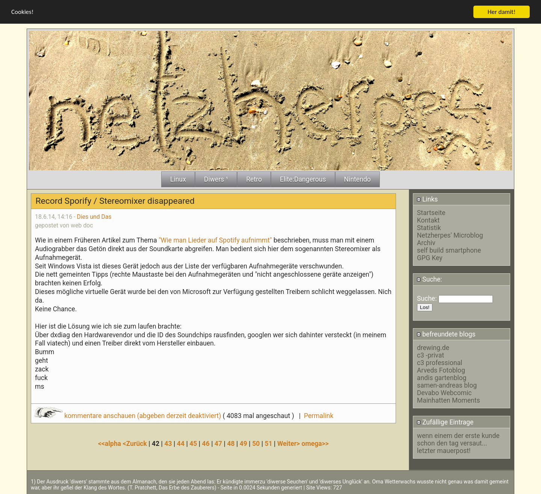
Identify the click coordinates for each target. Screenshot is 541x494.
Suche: (429, 279)
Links (427, 199)
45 (193, 443)
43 (168, 443)
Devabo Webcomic (444, 392)
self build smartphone (449, 250)
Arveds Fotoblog (441, 370)
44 (180, 443)
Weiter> (289, 443)
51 (268, 443)
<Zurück (136, 443)
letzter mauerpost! (444, 450)
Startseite (431, 212)
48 (230, 443)
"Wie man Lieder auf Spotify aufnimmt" (215, 240)
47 (218, 443)
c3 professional (439, 362)
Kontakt (428, 220)
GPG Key (430, 257)
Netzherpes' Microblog (450, 235)
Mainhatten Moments (448, 400)
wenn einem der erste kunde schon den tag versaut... (458, 439)
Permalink (318, 415)
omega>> (315, 443)
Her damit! (502, 11)
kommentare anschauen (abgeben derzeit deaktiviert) (129, 415)
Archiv (426, 242)
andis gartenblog (442, 377)
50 (256, 443)
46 (206, 443)
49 (243, 443)
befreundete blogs (446, 334)
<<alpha (110, 443)
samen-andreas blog (447, 385)
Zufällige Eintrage (445, 421)
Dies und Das (94, 216)
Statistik (429, 227)
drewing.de (433, 347)
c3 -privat (430, 355)
